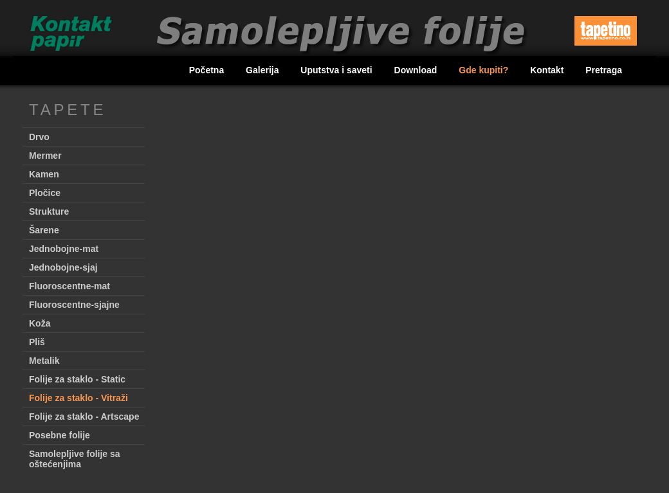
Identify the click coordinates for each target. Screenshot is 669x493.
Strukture (49, 211)
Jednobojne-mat (63, 249)
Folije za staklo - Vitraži (78, 398)
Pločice (44, 193)
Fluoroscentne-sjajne (74, 305)
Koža (39, 323)
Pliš (37, 342)
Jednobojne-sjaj (63, 267)
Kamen (44, 174)
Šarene (44, 230)
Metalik (44, 360)
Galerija (263, 70)
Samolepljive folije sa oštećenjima (74, 459)
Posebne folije (59, 435)
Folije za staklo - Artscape (84, 416)
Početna (207, 70)
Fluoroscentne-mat (69, 286)
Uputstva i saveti (337, 70)
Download (417, 70)
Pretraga (603, 70)
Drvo (39, 137)
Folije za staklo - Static (77, 379)
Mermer (45, 155)
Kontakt (548, 70)
